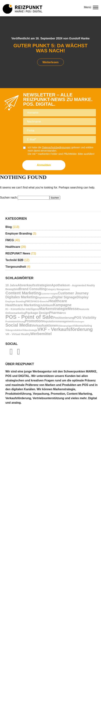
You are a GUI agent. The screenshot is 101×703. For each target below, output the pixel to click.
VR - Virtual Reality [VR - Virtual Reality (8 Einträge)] (17, 334)
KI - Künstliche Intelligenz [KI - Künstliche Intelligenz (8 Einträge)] (22, 308)
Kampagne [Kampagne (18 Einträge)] (62, 305)
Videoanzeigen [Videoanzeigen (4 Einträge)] (65, 326)
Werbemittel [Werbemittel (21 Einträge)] (41, 333)
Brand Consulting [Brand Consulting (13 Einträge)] (32, 289)
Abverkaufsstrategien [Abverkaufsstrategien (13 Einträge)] (34, 285)
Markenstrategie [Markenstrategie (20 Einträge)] (53, 308)
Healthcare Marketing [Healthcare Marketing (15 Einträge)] (22, 305)
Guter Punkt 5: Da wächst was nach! (50, 48)
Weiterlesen (50, 62)
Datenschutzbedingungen (56, 147)
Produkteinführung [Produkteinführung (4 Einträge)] (15, 321)
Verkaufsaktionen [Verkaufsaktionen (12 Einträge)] (44, 325)
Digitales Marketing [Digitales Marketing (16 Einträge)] (21, 297)
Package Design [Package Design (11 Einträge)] (37, 313)
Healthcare (12, 246)
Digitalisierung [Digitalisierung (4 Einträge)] (44, 297)
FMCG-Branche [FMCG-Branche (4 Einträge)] (41, 301)
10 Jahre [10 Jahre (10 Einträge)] (11, 285)
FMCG (9, 240)
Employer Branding (18, 233)
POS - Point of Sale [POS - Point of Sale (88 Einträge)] (29, 317)
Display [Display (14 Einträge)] (82, 297)
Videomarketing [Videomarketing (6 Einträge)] (82, 325)
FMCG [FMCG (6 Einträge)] (29, 301)
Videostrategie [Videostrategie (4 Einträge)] (29, 330)
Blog (8, 226)
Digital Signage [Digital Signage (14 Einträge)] (64, 297)
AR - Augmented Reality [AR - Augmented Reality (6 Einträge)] (80, 285)
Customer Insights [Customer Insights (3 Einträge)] (49, 294)
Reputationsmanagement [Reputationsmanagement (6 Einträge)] (58, 321)
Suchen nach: (9, 197)
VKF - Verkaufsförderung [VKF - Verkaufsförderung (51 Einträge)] (65, 329)
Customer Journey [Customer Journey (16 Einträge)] (73, 293)
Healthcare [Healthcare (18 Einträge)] (58, 301)
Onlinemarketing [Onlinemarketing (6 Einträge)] (15, 313)
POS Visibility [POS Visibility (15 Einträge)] (85, 317)
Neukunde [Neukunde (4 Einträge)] (84, 309)
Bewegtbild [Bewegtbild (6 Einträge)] (12, 289)
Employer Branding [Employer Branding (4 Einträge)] (15, 301)
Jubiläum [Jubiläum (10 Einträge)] (46, 305)
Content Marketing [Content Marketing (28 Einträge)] (23, 293)
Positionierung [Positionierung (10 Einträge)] (63, 317)
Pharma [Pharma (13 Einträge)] (55, 312)
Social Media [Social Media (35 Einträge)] (18, 325)
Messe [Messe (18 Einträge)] (73, 308)
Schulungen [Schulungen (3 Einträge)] (78, 322)
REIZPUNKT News (17, 253)
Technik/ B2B (14, 260)
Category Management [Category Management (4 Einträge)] (58, 289)
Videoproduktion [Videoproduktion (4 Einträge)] (13, 330)
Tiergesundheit (15, 266)
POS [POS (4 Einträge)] (63, 313)
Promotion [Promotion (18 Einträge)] (34, 321)
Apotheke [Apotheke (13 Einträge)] (58, 285)
